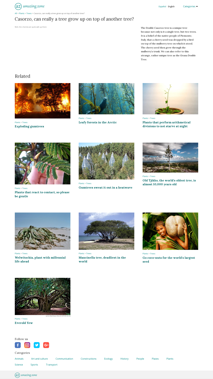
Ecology (108, 358)
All (16, 13)
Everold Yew (24, 323)
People (140, 358)
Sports (34, 364)
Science (19, 364)
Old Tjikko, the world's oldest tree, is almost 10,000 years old (169, 182)
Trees (29, 13)
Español (162, 6)
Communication (64, 358)
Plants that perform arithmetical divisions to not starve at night (167, 124)
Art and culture (39, 358)
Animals (19, 358)
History (124, 358)
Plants (21, 13)
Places (155, 358)
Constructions (88, 358)
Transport (51, 364)
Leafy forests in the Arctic (98, 122)
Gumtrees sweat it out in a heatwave (105, 187)
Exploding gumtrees (29, 126)
